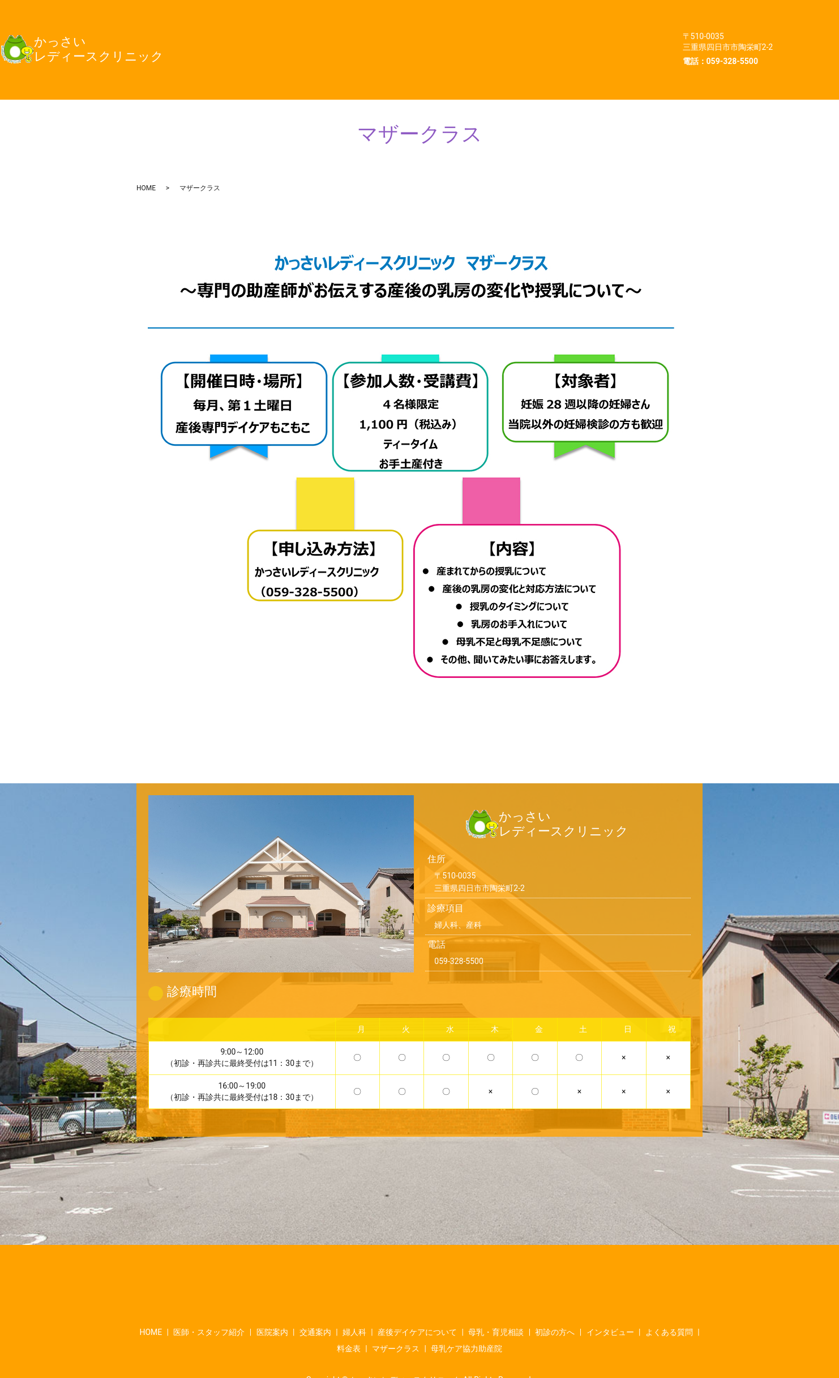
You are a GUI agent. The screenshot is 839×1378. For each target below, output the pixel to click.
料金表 (319, 55)
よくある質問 (245, 55)
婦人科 (547, 10)
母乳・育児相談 (370, 33)
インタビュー (541, 33)
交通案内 (481, 10)
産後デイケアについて (262, 33)
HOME (232, 10)
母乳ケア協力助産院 (494, 55)
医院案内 (410, 10)
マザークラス (394, 55)
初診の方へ (458, 33)
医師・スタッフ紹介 (319, 10)
